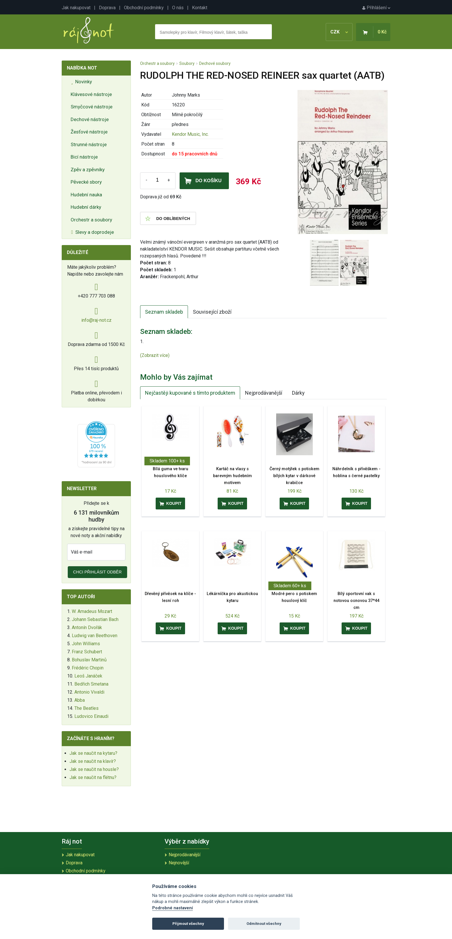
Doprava (107, 7)
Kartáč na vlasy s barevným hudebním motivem (232, 475)
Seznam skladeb (164, 312)
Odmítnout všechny (263, 923)
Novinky (81, 81)
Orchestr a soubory (91, 220)
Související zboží (212, 312)
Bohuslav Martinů (89, 660)
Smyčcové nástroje (91, 107)
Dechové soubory (215, 63)
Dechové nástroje (90, 119)
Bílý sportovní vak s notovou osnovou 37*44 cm (356, 600)
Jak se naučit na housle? (94, 769)
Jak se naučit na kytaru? (93, 753)
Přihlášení (376, 7)
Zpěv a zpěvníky (88, 169)
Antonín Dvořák (87, 627)
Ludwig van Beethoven (94, 635)
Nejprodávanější (263, 393)
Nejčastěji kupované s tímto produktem (190, 393)
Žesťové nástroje (89, 132)
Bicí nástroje (84, 157)
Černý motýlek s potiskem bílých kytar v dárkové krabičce (294, 475)
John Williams (86, 643)
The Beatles (86, 708)
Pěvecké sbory (86, 182)
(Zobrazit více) (155, 355)
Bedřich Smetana (91, 684)
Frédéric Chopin (87, 668)
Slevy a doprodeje (92, 232)
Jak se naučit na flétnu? (92, 777)
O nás (178, 7)
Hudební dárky (86, 207)
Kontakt (199, 7)
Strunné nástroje (89, 144)
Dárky (298, 393)
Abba (79, 700)
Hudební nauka (86, 194)
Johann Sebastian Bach (95, 619)
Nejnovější (179, 862)
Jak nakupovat (76, 7)
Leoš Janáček (88, 676)
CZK (339, 32)
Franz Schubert (87, 651)
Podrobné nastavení (172, 908)
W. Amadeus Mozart (92, 611)
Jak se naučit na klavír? (92, 761)
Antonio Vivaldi (89, 692)
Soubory (187, 63)
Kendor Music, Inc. (190, 134)
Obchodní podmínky (144, 7)
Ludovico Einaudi (91, 716)
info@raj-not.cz (96, 320)
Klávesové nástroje (91, 94)
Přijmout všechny (188, 923)
